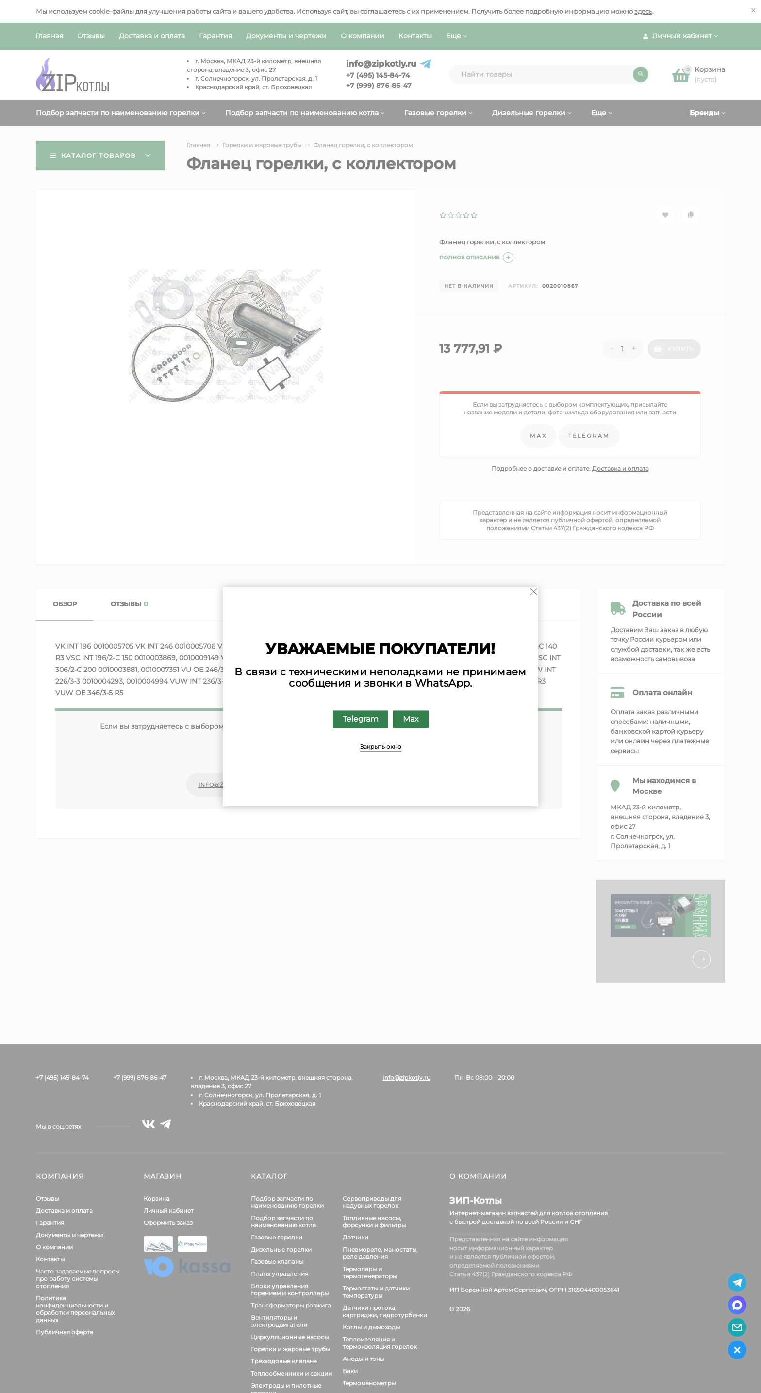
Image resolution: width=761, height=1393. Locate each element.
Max (411, 718)
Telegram (361, 718)
